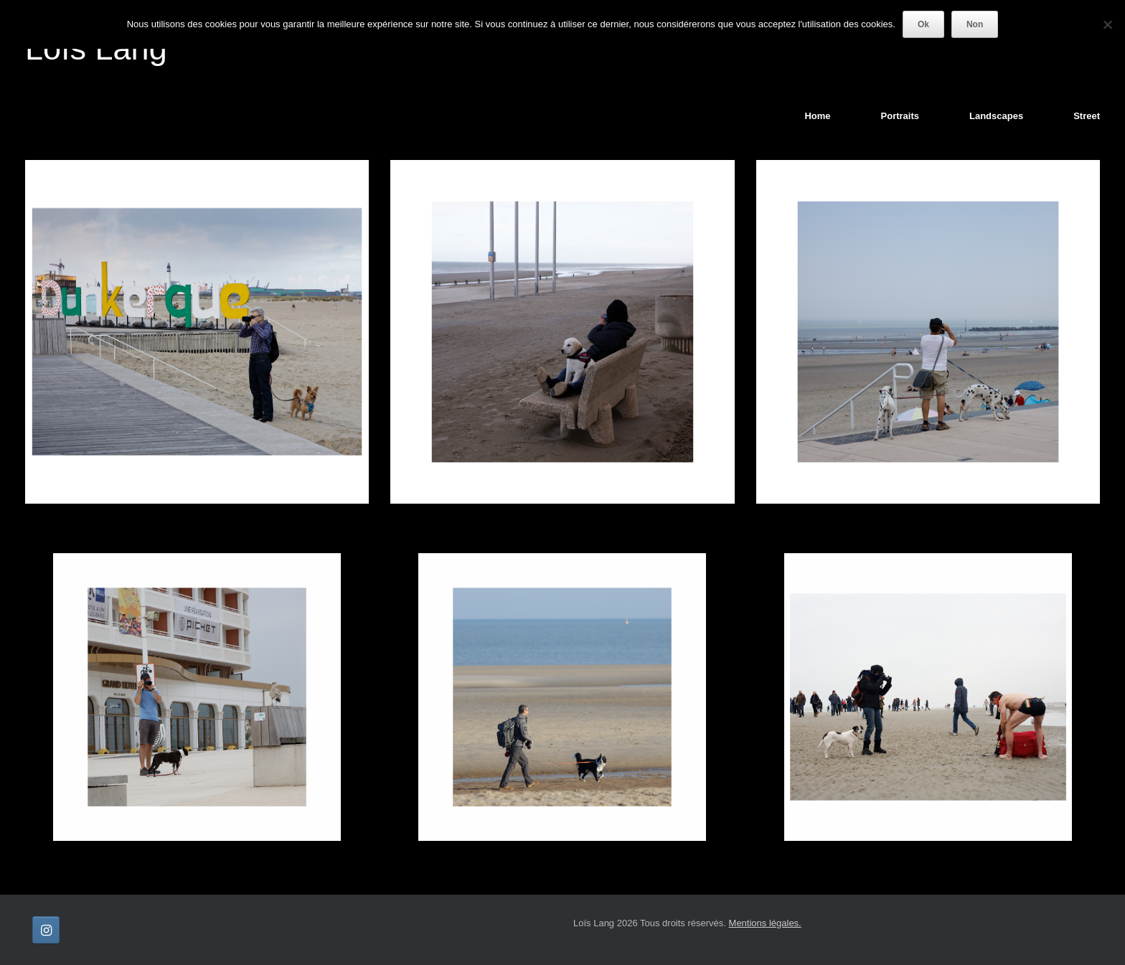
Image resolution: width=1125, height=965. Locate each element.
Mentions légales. (765, 923)
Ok (923, 24)
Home (817, 115)
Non (974, 24)
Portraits (900, 115)
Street (1086, 115)
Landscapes (996, 115)
